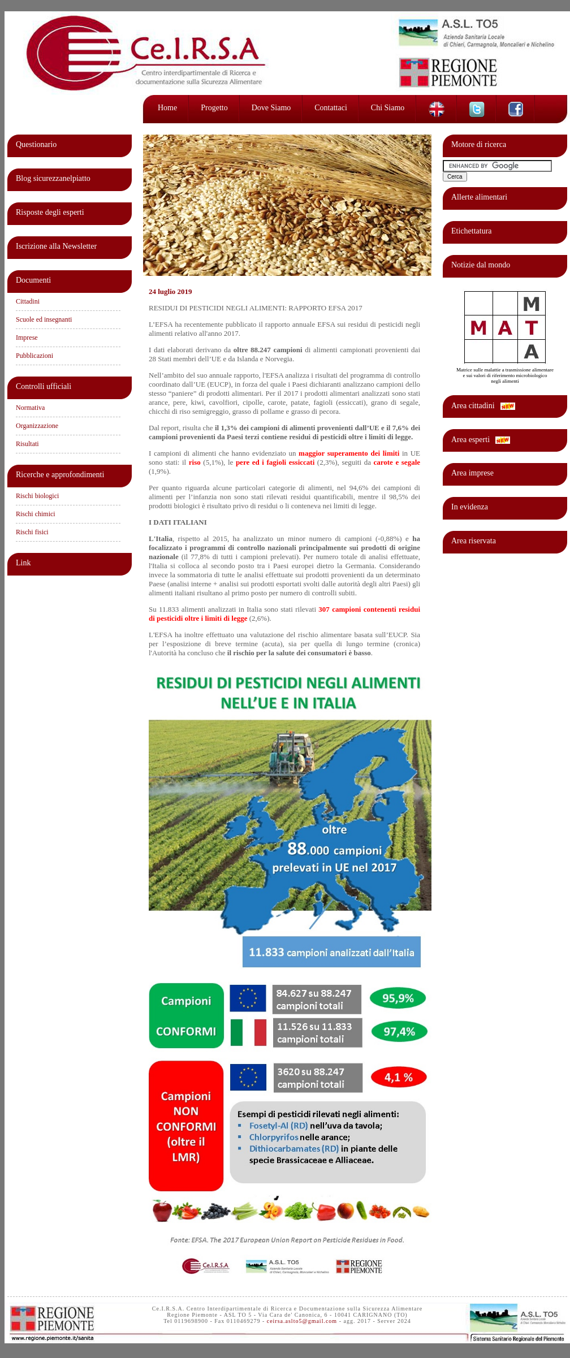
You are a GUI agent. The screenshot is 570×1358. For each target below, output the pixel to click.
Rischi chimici (35, 514)
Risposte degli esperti (50, 212)
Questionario (36, 144)
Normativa (30, 408)
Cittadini (28, 301)
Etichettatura (471, 231)
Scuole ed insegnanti (44, 319)
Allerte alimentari (479, 197)
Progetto (214, 107)
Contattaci (330, 107)
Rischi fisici (32, 532)
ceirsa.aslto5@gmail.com (302, 1321)
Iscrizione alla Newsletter (56, 246)
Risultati (27, 444)
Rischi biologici (37, 496)
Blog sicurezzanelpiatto (53, 178)
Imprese (27, 337)
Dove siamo (271, 107)
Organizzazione (37, 426)
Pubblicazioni (34, 356)
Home (167, 107)
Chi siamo (388, 107)
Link (23, 563)
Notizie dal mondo (480, 265)
